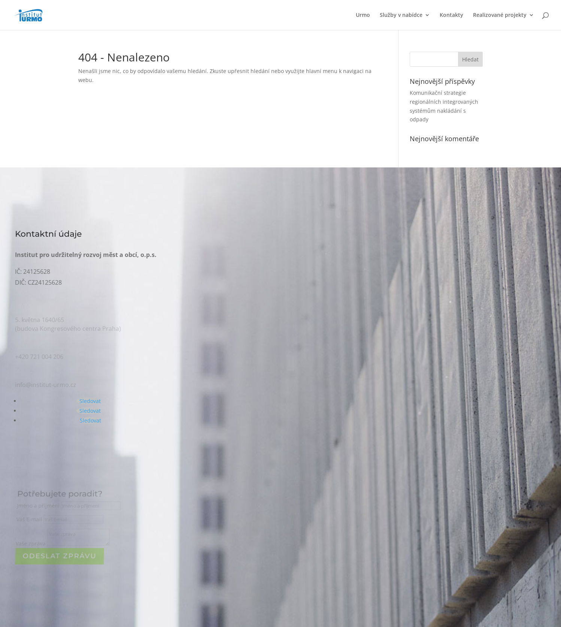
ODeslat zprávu (60, 556)
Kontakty (451, 15)
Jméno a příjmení (39, 506)
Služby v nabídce (401, 15)
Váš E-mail (30, 520)
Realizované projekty (500, 15)
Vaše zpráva (31, 543)
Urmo (363, 15)
